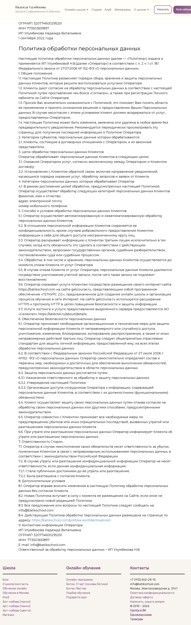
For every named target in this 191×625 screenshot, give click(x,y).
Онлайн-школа (76, 9)
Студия (96, 9)
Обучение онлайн (15, 588)
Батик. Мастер (76, 588)
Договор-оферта (141, 597)
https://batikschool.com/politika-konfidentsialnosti (71, 520)
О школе (141, 9)
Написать (163, 9)
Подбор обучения (78, 593)
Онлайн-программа (79, 579)
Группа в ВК (138, 610)
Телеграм (136, 619)
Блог (6, 579)
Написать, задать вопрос (147, 601)
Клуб (108, 9)
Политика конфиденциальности (152, 593)
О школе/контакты (15, 584)
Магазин (8, 615)
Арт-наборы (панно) (16, 601)
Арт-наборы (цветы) (17, 610)
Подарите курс (76, 597)
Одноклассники (141, 615)
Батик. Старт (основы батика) (87, 584)
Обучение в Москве (16, 593)
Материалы (123, 9)
